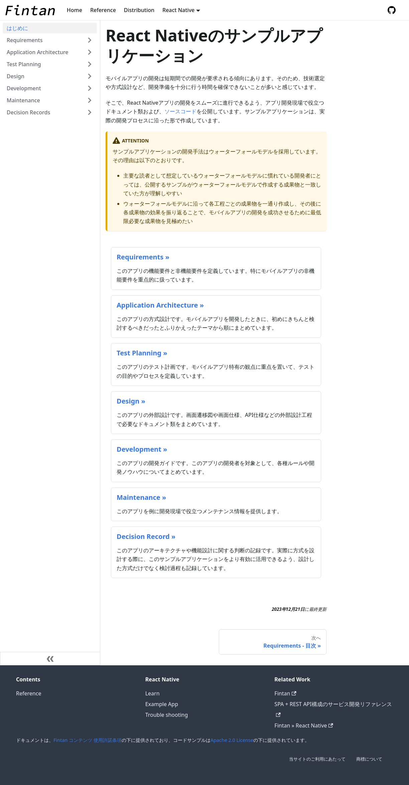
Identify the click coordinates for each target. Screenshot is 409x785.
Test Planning (24, 64)
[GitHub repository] (392, 10)
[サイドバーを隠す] (50, 658)
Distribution (139, 10)
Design (15, 76)
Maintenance (23, 100)
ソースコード (180, 111)
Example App (161, 704)
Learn (152, 693)
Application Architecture (37, 52)
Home (74, 10)
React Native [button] (178, 10)
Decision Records (28, 112)
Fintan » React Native (303, 725)
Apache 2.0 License (232, 740)
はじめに (17, 28)
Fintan (285, 693)
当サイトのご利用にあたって (317, 759)
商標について (369, 759)
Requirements (24, 40)
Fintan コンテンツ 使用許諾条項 (87, 740)
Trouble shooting (166, 714)
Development (24, 88)
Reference (103, 10)
